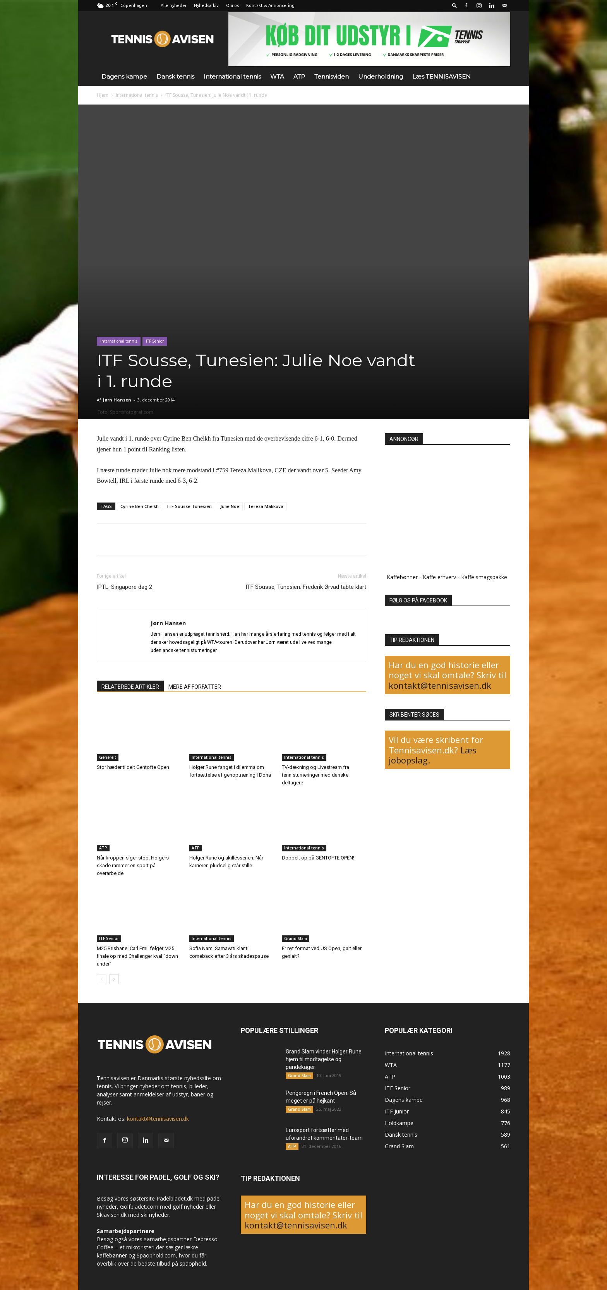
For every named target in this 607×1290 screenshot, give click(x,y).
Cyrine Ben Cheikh (139, 506)
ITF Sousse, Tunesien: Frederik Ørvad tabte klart (305, 586)
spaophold (193, 1263)
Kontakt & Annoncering (270, 5)
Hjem (102, 95)
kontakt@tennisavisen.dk (440, 685)
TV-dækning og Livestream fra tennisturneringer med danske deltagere (315, 775)
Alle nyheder (174, 5)
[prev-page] (101, 979)
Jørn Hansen (117, 400)
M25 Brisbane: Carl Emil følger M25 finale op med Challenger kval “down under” (137, 956)
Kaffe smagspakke (484, 577)
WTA (277, 76)
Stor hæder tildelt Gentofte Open (133, 767)
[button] (454, 5)
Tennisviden (331, 76)
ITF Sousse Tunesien (189, 506)
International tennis (232, 76)
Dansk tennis (175, 76)
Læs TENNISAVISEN (441, 76)
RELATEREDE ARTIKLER (130, 687)
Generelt (107, 757)
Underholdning (380, 76)
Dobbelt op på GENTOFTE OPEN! (318, 858)
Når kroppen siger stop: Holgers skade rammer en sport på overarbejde (133, 865)
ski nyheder (155, 1214)
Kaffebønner (402, 577)
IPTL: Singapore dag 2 (124, 586)
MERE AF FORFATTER (194, 687)
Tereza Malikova (265, 506)
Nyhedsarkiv (206, 5)
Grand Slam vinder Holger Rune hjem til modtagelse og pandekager (324, 1059)
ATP (299, 76)
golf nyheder (188, 1206)
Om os (232, 5)
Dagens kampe (124, 76)
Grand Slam (295, 938)
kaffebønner (112, 1255)
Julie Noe (229, 506)
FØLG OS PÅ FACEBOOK (418, 600)
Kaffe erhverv (439, 577)
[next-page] (114, 979)
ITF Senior (155, 341)
